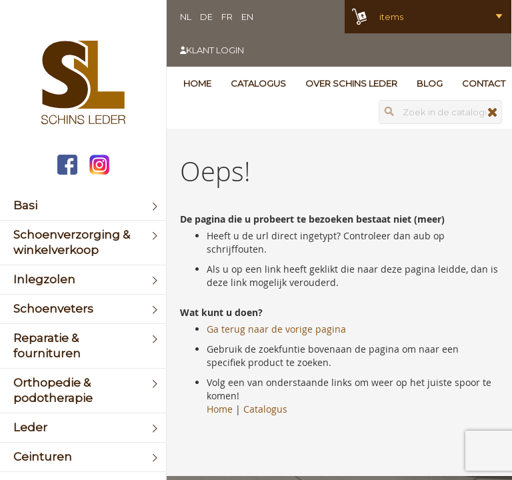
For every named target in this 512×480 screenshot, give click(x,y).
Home (197, 83)
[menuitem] (83, 205)
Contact (483, 83)
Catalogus (258, 83)
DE (206, 16)
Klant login (215, 50)
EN (247, 16)
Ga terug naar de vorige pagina (276, 329)
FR (227, 16)
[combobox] (440, 112)
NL (185, 16)
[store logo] (83, 84)
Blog (430, 83)
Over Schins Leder (351, 83)
